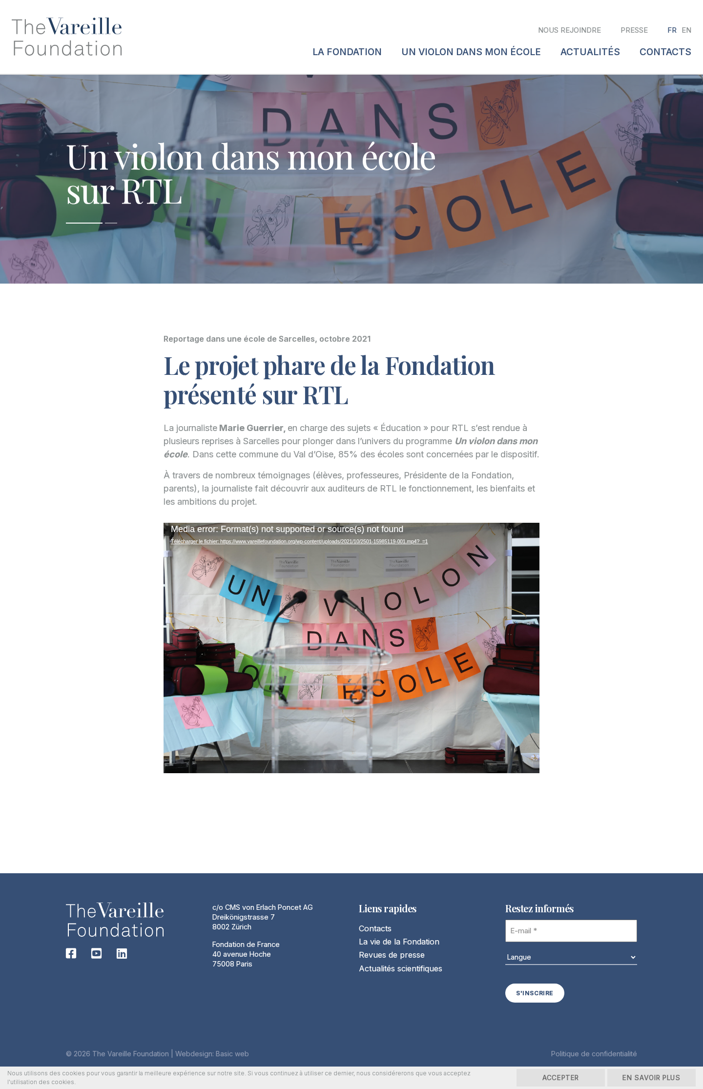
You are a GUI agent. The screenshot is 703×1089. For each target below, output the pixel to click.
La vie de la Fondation (399, 942)
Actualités (590, 52)
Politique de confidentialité (594, 1053)
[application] (351, 662)
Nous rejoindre (569, 30)
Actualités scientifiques (400, 969)
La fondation (347, 52)
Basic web (232, 1053)
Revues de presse (392, 956)
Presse (634, 30)
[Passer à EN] (686, 30)
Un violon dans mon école (471, 52)
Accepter (546, 1077)
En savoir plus (647, 1077)
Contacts (375, 929)
